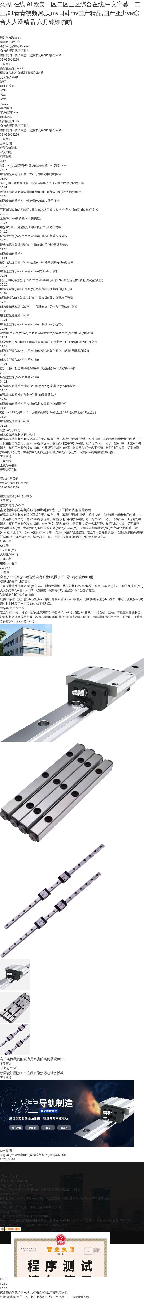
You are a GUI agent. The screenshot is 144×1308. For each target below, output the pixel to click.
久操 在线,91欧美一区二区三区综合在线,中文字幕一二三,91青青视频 (44, 1297)
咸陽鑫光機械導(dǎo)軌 (15, 315)
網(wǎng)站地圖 (107, 1220)
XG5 (4, 90)
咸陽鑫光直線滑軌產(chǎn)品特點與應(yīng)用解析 (33, 403)
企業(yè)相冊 (8, 465)
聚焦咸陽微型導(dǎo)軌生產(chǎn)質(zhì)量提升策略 (34, 244)
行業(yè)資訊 (21, 1207)
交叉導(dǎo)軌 (79, 1198)
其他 (58, 1207)
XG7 (4, 94)
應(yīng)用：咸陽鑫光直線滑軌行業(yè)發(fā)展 (30, 227)
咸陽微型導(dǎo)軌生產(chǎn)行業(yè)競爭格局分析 (33, 236)
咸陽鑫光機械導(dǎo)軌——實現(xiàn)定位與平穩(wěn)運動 (38, 306)
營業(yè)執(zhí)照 (11, 1224)
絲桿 (92, 1198)
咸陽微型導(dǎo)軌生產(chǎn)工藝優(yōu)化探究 (31, 324)
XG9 (4, 99)
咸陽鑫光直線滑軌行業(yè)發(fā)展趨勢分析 (28, 394)
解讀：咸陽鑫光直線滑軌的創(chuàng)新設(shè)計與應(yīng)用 (41, 191)
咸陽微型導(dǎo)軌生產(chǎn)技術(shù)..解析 (29, 271)
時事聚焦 (48, 1207)
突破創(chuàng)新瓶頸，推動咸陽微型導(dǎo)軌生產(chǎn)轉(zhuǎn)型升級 (49, 209)
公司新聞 (6, 1207)
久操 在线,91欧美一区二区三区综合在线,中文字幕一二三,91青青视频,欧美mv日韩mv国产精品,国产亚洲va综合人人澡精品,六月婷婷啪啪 (70, 13)
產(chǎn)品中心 (10, 41)
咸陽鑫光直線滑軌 (11, 253)
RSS (122, 1220)
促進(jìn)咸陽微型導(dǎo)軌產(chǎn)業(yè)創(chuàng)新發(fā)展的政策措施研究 (51, 280)
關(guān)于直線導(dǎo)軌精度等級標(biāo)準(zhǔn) (33, 165)
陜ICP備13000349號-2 (52, 1224)
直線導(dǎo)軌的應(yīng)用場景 (20, 218)
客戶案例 (6, 108)
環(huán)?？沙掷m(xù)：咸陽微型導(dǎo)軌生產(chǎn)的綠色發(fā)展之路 (48, 412)
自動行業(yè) (9, 1068)
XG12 (4, 103)
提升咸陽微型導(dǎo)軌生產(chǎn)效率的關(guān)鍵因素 (37, 262)
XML (130, 1220)
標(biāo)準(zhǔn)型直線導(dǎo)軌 (47, 1198)
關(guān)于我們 (10, 430)
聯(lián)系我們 (9, 478)
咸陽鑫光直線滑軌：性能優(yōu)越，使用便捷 (30, 200)
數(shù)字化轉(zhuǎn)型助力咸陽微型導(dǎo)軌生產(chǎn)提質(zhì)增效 (46, 333)
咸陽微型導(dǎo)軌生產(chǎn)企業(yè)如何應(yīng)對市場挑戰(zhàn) (44, 350)
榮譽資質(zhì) (9, 469)
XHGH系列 (103, 1198)
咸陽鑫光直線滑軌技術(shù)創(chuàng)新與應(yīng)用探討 (38, 386)
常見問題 (36, 1207)
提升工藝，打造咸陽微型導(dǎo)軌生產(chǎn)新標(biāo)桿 (38, 368)
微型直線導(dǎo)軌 (12, 505)
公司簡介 (6, 461)
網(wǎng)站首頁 (10, 37)
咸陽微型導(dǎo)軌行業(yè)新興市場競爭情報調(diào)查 (36, 289)
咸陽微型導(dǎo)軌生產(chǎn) (19, 359)
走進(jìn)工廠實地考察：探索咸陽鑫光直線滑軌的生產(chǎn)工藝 (42, 183)
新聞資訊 (6, 116)
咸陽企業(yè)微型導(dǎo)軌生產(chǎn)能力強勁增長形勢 (36, 297)
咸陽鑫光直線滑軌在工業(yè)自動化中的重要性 (30, 174)
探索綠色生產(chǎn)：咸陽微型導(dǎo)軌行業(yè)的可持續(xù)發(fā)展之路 (48, 341)
